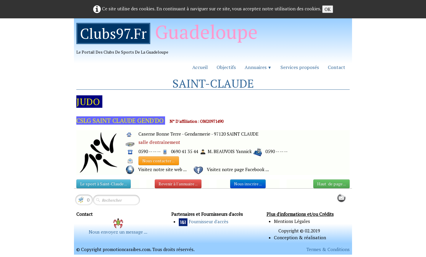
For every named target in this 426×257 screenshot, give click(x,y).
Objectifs (226, 67)
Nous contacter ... (158, 160)
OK (328, 9)
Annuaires (258, 67)
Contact (336, 67)
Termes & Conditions (328, 249)
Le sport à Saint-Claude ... (103, 184)
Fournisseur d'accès (208, 221)
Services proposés (299, 67)
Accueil (200, 67)
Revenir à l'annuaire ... (178, 184)
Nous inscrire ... (248, 184)
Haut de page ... (331, 184)
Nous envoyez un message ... (118, 232)
